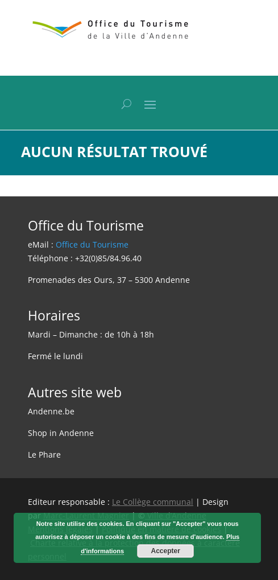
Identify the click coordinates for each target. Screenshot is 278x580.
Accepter (165, 551)
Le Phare (44, 454)
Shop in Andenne (61, 432)
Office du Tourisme (92, 244)
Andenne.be (51, 411)
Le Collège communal (152, 501)
